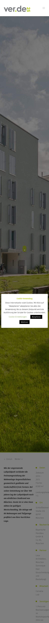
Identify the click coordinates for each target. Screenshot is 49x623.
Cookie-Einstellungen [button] (18, 317)
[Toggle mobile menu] (44, 8)
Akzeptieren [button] (36, 317)
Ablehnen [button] (24, 322)
